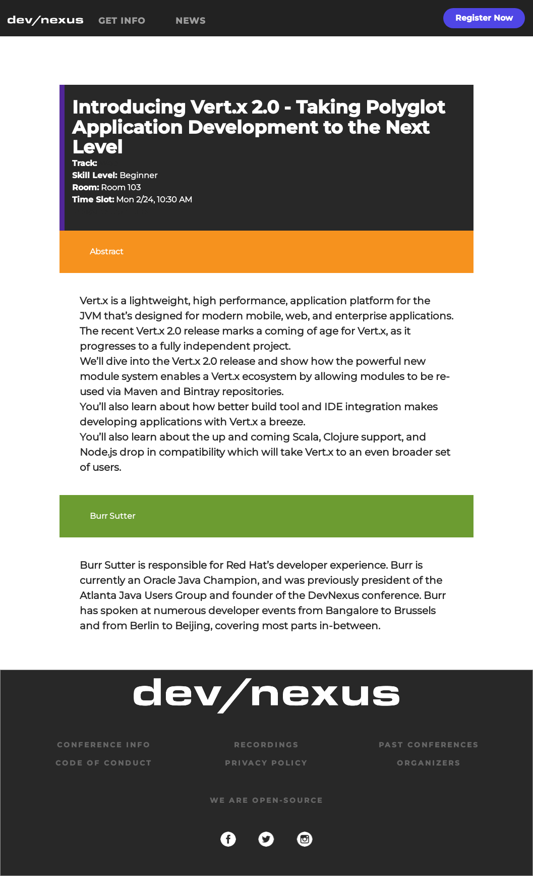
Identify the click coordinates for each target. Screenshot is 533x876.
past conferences (429, 744)
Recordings (266, 744)
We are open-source (266, 800)
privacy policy (266, 763)
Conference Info (104, 744)
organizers (429, 763)
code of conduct (103, 763)
